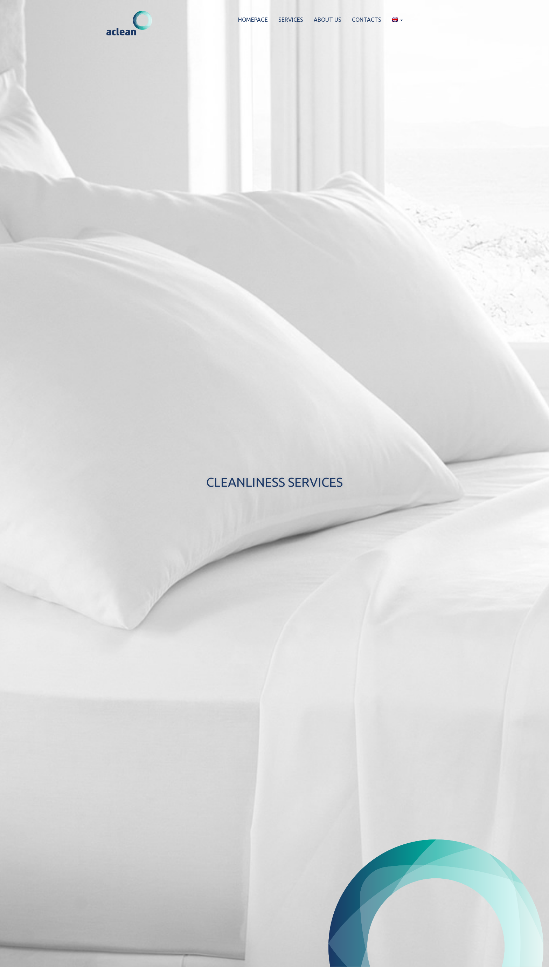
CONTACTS (366, 19)
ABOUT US (327, 19)
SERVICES (290, 19)
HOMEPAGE (253, 19)
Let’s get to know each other (274, 513)
